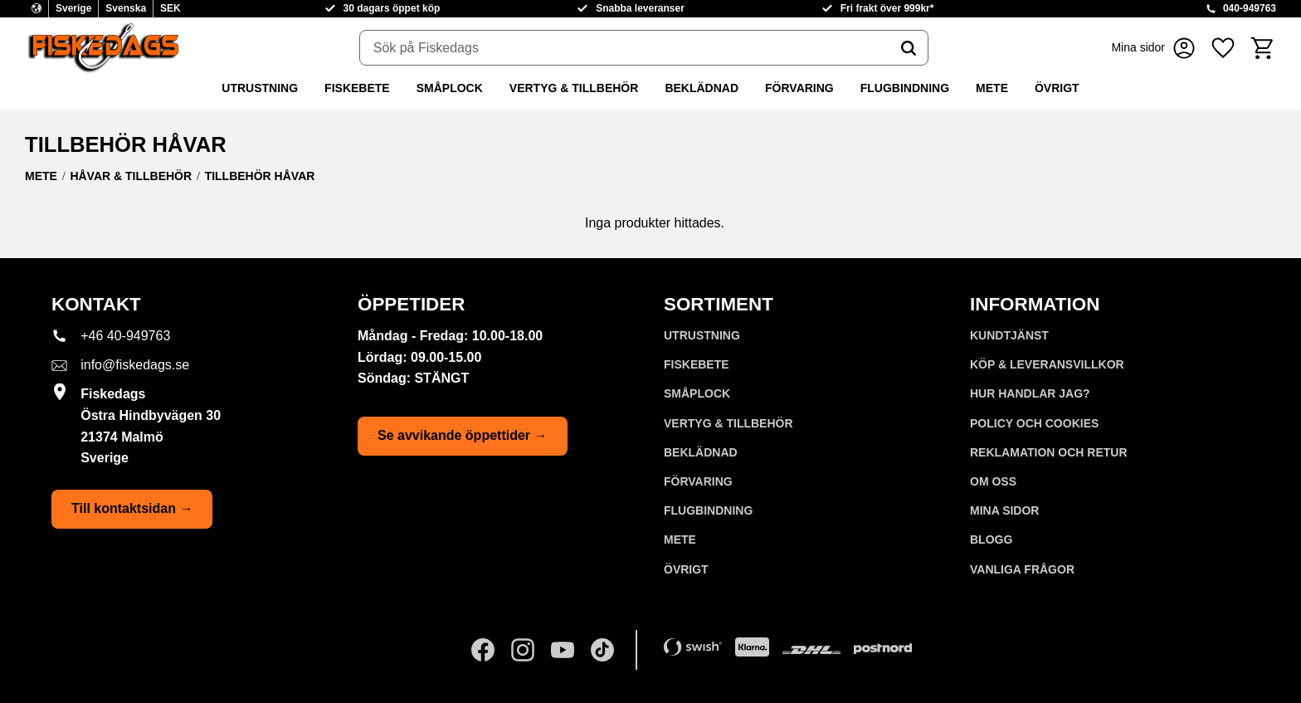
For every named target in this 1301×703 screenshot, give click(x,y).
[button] (1223, 47)
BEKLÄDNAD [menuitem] (701, 88)
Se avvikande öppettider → (463, 435)
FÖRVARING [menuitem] (799, 88)
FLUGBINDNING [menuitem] (904, 88)
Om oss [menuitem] (993, 481)
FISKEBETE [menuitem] (357, 88)
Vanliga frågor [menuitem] (1022, 569)
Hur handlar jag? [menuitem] (1030, 393)
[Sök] (908, 48)
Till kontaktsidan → (131, 508)
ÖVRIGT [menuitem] (1057, 88)
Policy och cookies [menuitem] (1034, 423)
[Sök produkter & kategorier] (624, 48)
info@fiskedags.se (134, 365)
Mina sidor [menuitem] (1004, 510)
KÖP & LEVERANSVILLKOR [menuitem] (1047, 364)
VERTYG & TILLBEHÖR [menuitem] (574, 88)
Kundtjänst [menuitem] (1009, 335)
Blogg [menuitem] (991, 539)
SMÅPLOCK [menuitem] (450, 88)
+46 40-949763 (125, 336)
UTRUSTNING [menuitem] (260, 88)
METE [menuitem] (992, 88)
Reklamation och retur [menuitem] (1049, 452)
